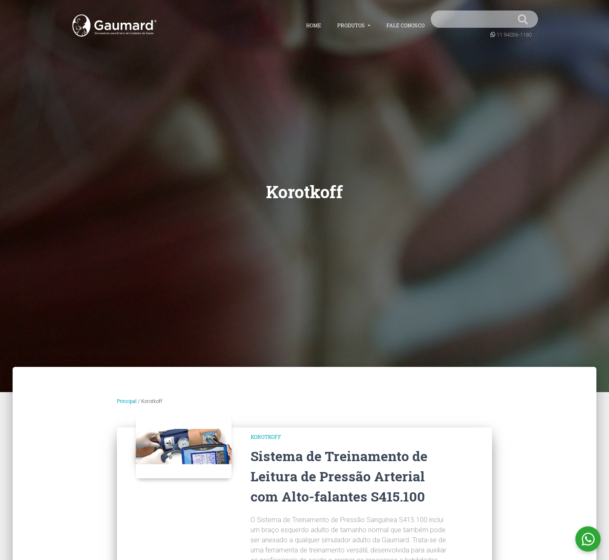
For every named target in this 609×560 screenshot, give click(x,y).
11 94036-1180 (514, 35)
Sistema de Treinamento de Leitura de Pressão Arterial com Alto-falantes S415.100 (338, 476)
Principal (127, 401)
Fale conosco (405, 25)
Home (313, 25)
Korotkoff (265, 436)
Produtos (351, 25)
